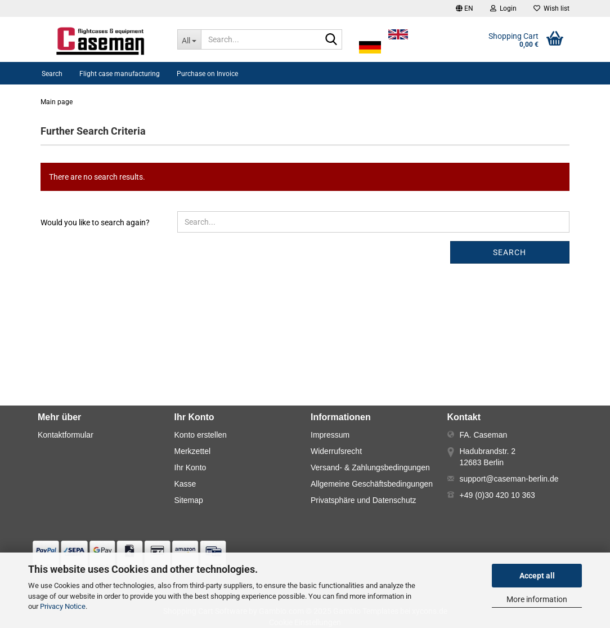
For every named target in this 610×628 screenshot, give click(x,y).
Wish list (551, 8)
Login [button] (503, 8)
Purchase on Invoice (207, 74)
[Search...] (189, 39)
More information (536, 599)
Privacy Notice (63, 606)
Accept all (537, 575)
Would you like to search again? (95, 222)
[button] (464, 8)
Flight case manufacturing (119, 74)
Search (52, 74)
